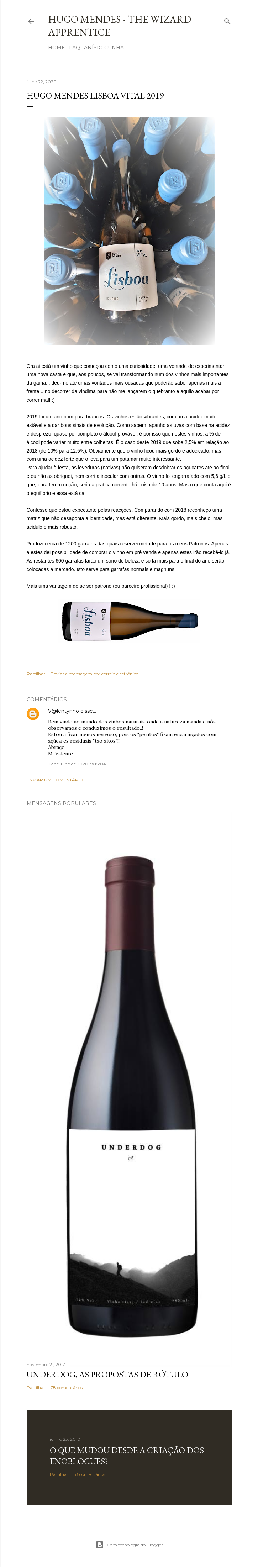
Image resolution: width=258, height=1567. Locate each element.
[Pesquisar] (227, 20)
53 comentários (89, 1474)
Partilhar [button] (36, 673)
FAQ (74, 47)
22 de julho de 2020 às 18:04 (77, 763)
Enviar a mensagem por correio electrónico (94, 673)
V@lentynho (63, 711)
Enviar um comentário (55, 779)
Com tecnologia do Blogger (129, 1545)
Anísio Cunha (104, 47)
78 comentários (67, 1387)
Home (56, 47)
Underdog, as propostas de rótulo (107, 1374)
